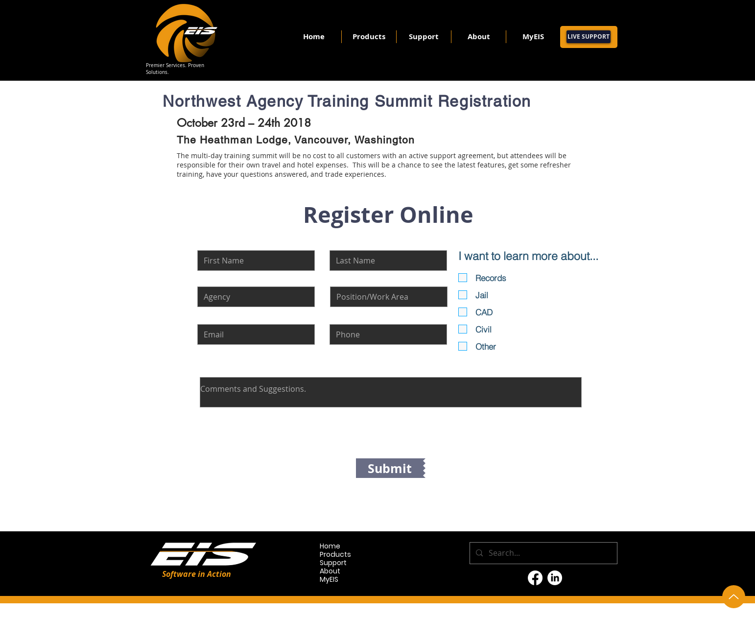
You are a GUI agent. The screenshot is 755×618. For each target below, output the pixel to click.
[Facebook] (535, 577)
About (330, 571)
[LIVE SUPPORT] (588, 36)
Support (333, 563)
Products (335, 554)
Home (330, 546)
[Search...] (542, 553)
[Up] (733, 596)
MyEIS (329, 579)
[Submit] (389, 468)
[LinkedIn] (554, 577)
